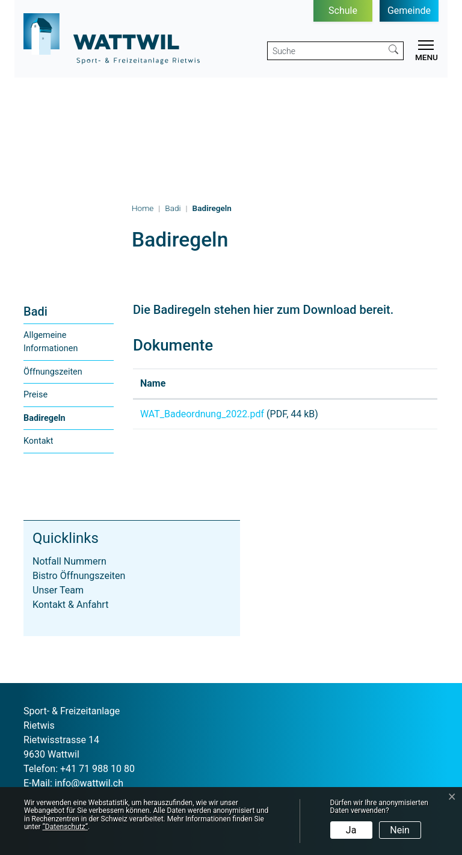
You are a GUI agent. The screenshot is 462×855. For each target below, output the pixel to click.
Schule (342, 10)
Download (400, 416)
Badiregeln (48, 421)
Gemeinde (409, 10)
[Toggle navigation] (424, 52)
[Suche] (325, 50)
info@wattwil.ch (89, 783)
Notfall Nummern (69, 561)
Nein (400, 830)
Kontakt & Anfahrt (70, 604)
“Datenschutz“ (65, 827)
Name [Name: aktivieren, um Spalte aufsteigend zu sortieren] (152, 383)
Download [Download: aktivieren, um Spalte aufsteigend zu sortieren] (391, 383)
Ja (351, 830)
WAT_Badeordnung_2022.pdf (202, 414)
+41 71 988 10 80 (97, 768)
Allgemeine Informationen (50, 342)
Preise (35, 395)
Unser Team (58, 590)
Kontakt (38, 441)
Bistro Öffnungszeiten (78, 575)
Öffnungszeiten (52, 372)
